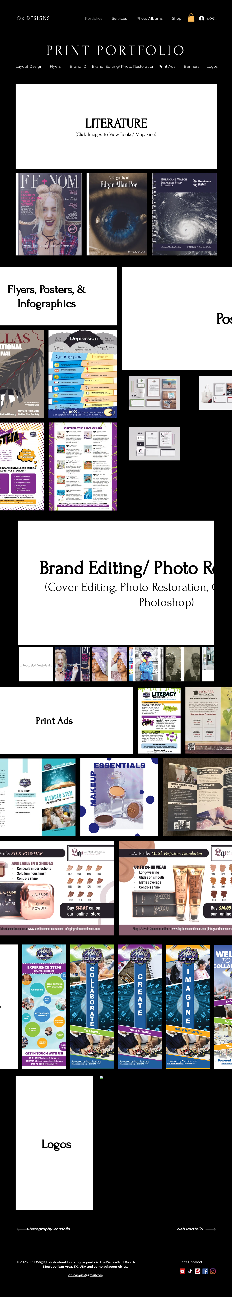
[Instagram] (213, 1271)
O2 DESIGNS (33, 18)
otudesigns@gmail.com (85, 1275)
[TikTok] (190, 1271)
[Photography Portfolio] (48, 1229)
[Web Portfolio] (189, 1229)
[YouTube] (182, 1271)
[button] (117, 18)
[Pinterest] (197, 1271)
